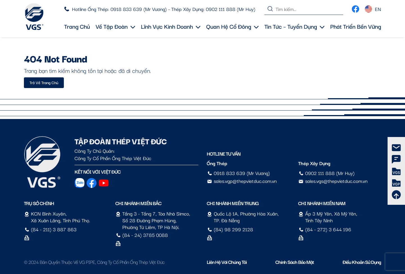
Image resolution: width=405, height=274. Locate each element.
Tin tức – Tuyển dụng (294, 26)
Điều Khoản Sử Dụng (362, 262)
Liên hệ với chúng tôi (227, 262)
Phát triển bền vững (355, 26)
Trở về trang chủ (44, 82)
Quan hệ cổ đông (232, 26)
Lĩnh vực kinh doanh (171, 26)
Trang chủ (77, 26)
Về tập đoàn (115, 26)
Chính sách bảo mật (294, 262)
